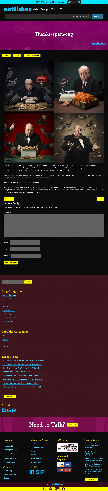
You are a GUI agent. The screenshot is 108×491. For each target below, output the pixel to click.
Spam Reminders (32, 55)
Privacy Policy (36, 458)
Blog (33, 451)
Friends (5, 303)
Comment (8, 212)
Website (7, 256)
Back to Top (91, 479)
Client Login (8, 471)
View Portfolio (37, 462)
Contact (34, 444)
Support (7, 478)
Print (54, 9)
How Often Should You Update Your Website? (20, 368)
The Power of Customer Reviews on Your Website (22, 364)
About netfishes (37, 447)
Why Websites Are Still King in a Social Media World (23, 379)
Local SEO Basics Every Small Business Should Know (23, 376)
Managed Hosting (12, 450)
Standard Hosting (11, 446)
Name (7, 242)
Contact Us (10, 397)
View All (5, 347)
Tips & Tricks (7, 322)
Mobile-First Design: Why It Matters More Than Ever (23, 360)
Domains (8, 453)
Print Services (9, 462)
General (5, 306)
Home (6, 55)
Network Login (10, 474)
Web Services (9, 444)
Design (44, 9)
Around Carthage (9, 295)
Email (6, 249)
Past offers (6, 314)
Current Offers (8, 299)
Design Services (10, 458)
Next (101, 199)
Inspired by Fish (8, 310)
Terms (33, 455)
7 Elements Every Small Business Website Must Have (23, 387)
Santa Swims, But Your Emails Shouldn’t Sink (20, 383)
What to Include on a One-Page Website (18, 372)
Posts (16, 55)
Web (35, 9)
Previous (8, 199)
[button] (54, 2)
